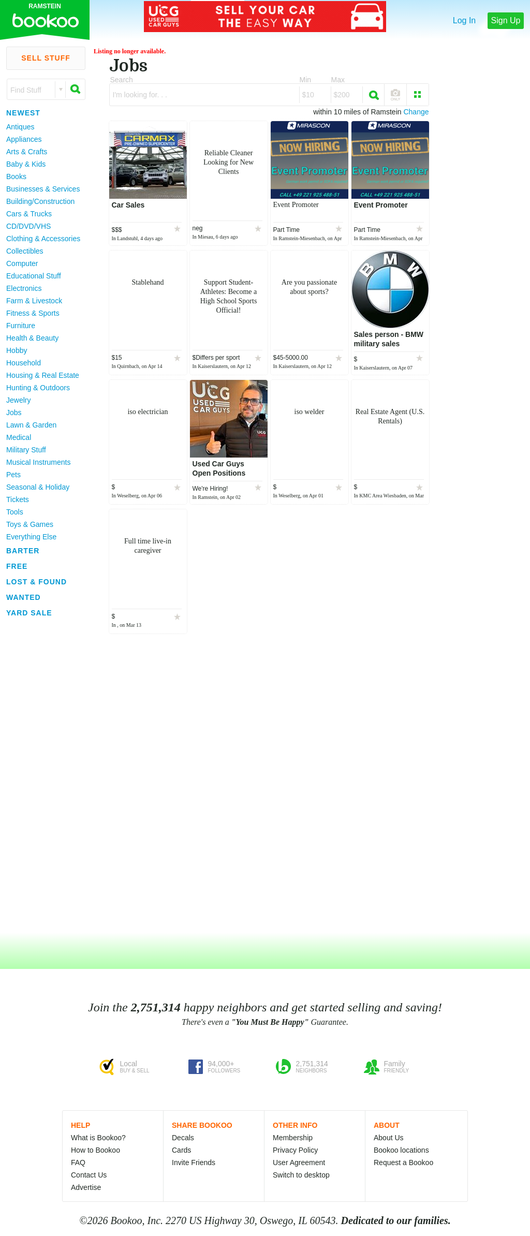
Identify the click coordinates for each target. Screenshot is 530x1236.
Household (23, 363)
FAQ (78, 1162)
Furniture (20, 325)
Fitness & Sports (33, 313)
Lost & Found (36, 582)
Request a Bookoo (403, 1162)
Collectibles (24, 251)
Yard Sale (29, 613)
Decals (183, 1138)
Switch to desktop (301, 1175)
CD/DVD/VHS (28, 226)
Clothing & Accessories (43, 238)
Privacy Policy (295, 1150)
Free (16, 566)
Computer (22, 263)
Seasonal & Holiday (37, 487)
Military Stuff (26, 450)
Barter (22, 551)
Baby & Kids (26, 164)
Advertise (86, 1187)
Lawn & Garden (31, 425)
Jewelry (18, 400)
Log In (464, 20)
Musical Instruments (38, 462)
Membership (293, 1138)
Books (16, 176)
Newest (23, 113)
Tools (14, 512)
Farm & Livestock (34, 301)
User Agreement (299, 1162)
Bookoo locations (401, 1150)
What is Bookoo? (98, 1138)
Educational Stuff (33, 276)
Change (416, 112)
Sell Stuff (45, 58)
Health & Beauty (32, 338)
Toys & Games (29, 524)
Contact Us (89, 1175)
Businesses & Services (43, 189)
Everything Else (31, 537)
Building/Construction (40, 201)
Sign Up (506, 20)
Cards (181, 1150)
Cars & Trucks (29, 214)
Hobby (16, 350)
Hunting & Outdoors (38, 388)
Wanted (23, 597)
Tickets (17, 499)
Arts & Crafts (26, 152)
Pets (13, 474)
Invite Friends (193, 1162)
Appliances (24, 139)
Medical (18, 437)
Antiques (20, 127)
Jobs (14, 412)
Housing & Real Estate (42, 375)
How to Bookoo (95, 1150)
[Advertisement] (41, 776)
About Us (389, 1138)
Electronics (23, 288)
